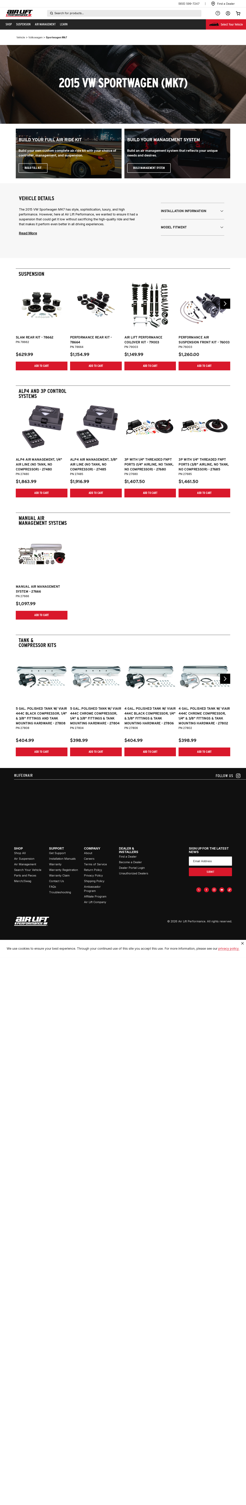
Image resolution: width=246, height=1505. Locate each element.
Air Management (25, 864)
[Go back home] (19, 13)
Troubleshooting (60, 892)
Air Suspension (24, 858)
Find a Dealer (128, 856)
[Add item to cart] (41, 366)
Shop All (20, 853)
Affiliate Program (95, 896)
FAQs (52, 886)
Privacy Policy (93, 875)
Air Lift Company (95, 902)
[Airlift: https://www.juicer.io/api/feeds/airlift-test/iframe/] (130, 806)
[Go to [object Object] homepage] (31, 921)
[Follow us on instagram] (228, 776)
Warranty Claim (59, 875)
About (88, 853)
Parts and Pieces (25, 875)
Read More (28, 233)
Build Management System (149, 168)
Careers (89, 858)
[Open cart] (238, 13)
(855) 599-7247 (189, 3)
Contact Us (56, 881)
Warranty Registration (63, 870)
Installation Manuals (62, 858)
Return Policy (93, 870)
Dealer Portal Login (132, 868)
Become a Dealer (130, 862)
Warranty (55, 864)
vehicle (20, 37)
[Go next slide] (225, 304)
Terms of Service (95, 864)
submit (210, 872)
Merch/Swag (22, 881)
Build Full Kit (33, 168)
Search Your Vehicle (27, 870)
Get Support (57, 853)
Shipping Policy (94, 881)
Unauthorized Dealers (133, 873)
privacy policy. (228, 963)
